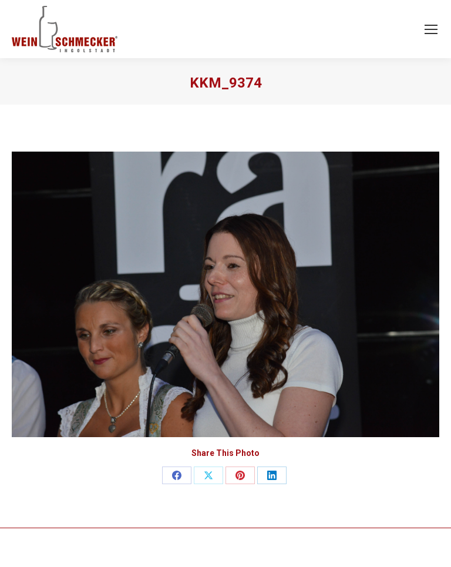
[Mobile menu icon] (431, 29)
